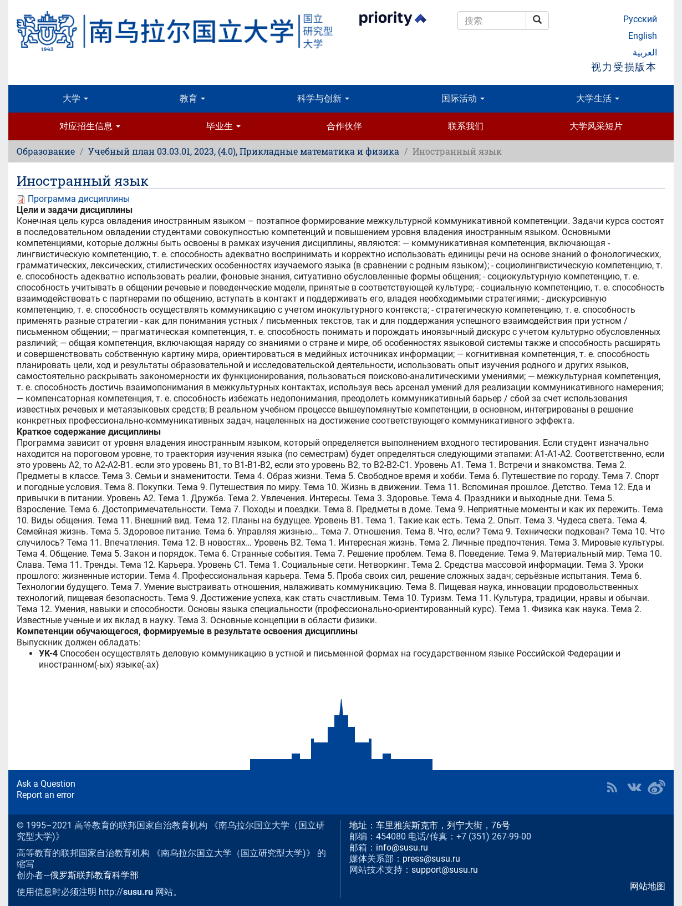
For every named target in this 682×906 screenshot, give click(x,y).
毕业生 (223, 126)
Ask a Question (46, 783)
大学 (75, 98)
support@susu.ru (444, 869)
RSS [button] (612, 787)
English (642, 35)
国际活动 (463, 98)
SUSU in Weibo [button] (656, 787)
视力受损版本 (624, 67)
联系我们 (465, 126)
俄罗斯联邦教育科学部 (94, 875)
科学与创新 (323, 98)
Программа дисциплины (79, 199)
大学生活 (597, 98)
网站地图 (647, 886)
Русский (640, 19)
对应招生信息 (89, 126)
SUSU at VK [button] (634, 787)
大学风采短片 (596, 126)
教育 (192, 98)
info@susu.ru (402, 847)
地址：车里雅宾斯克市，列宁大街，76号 (429, 825)
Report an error (45, 795)
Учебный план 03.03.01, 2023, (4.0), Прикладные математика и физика (243, 151)
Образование (46, 151)
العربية (645, 52)
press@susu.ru (431, 858)
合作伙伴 (344, 126)
